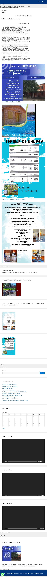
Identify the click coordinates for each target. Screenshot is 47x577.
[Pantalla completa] (43, 461)
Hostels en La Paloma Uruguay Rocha (11, 393)
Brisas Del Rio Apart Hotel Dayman (10, 398)
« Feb (3, 428)
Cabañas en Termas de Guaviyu (9, 386)
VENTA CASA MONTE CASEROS (9, 384)
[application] (23, 451)
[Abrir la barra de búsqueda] (39, 2)
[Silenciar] (41, 461)
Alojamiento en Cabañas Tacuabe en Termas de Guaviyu (15, 400)
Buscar (4, 370)
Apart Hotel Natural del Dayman (9, 397)
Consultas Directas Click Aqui (11, 102)
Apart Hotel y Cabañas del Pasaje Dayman (12, 395)
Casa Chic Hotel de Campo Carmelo (10, 390)
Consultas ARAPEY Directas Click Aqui (14, 199)
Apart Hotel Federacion (7, 388)
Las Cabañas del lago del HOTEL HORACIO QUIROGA (14, 391)
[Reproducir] (4, 461)
